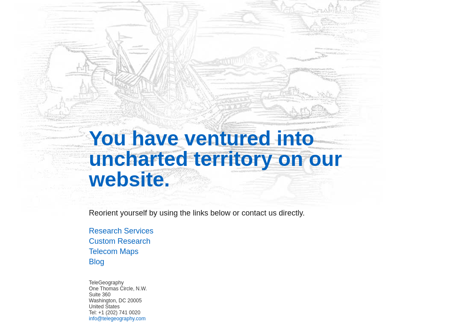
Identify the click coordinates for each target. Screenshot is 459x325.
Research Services (121, 231)
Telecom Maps (113, 251)
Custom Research (119, 241)
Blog (96, 261)
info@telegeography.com (117, 319)
